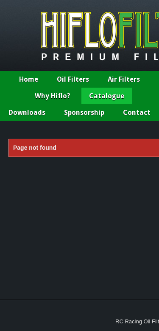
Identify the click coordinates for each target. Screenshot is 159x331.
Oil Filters (73, 79)
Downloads (26, 112)
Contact (137, 112)
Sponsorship (84, 112)
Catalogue (106, 96)
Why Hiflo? (52, 96)
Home (28, 79)
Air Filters (124, 79)
